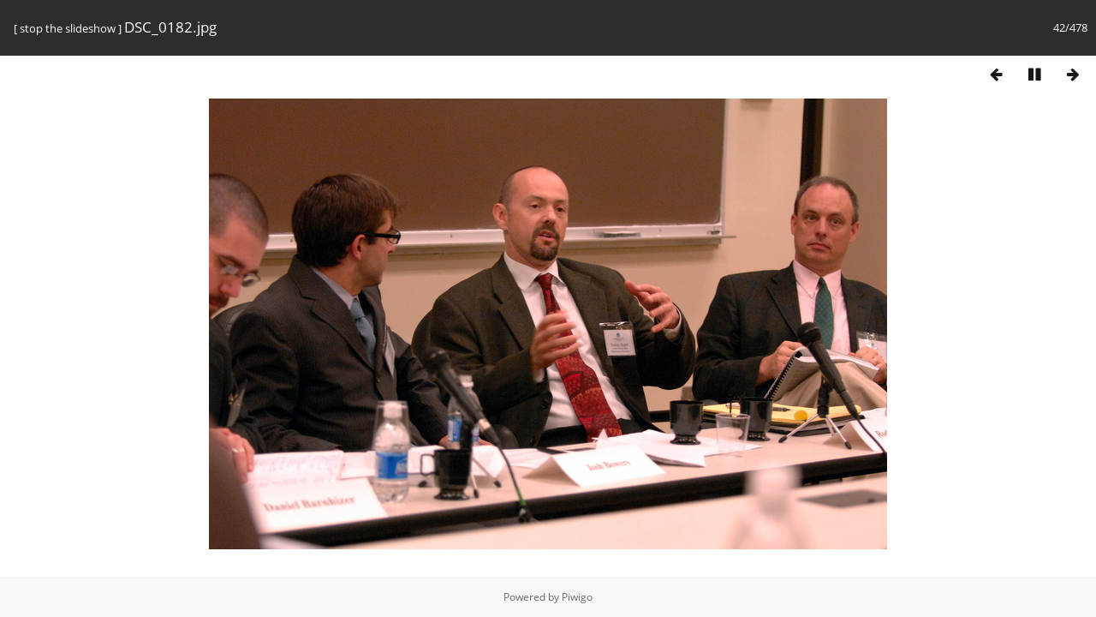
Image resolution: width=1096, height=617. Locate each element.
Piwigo (577, 597)
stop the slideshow (68, 28)
